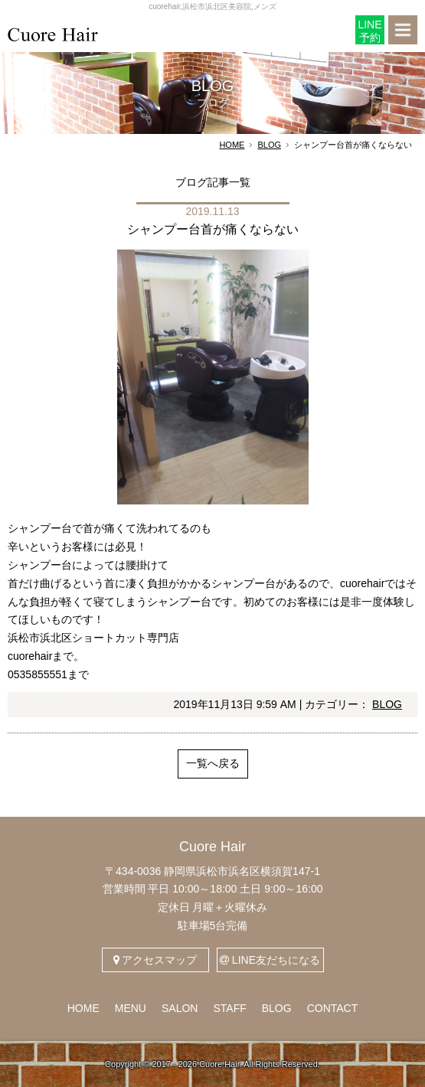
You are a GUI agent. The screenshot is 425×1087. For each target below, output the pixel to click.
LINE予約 (369, 31)
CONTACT (332, 1008)
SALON (180, 1008)
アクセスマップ (155, 960)
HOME (231, 144)
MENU (130, 1008)
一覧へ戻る (213, 763)
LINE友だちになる (270, 960)
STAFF (229, 1008)
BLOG (269, 144)
